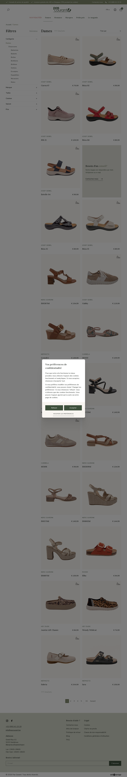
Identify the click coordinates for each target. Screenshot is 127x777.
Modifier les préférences (63, 414)
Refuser (54, 408)
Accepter (72, 408)
